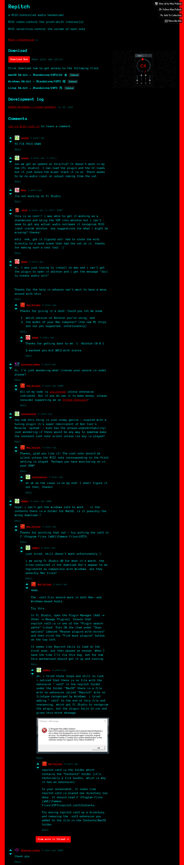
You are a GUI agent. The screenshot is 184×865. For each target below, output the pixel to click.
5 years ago (36, 261)
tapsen (25, 138)
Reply (18, 149)
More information (23, 39)
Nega (23, 190)
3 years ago (38, 138)
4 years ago (36, 210)
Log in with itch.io (23, 126)
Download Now (19, 59)
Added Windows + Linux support (32, 106)
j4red (24, 210)
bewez (24, 261)
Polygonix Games (30, 364)
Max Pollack (34, 305)
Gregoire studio (30, 850)
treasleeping (28, 414)
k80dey (25, 501)
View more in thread (51, 839)
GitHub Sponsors (75, 399)
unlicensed (58, 391)
